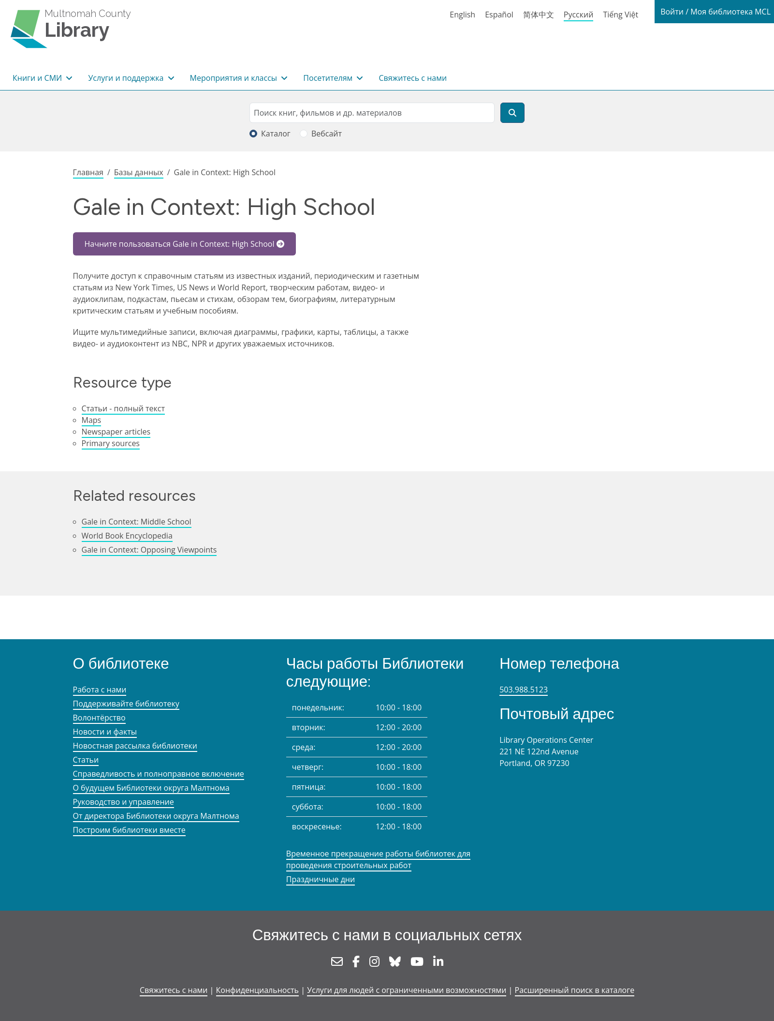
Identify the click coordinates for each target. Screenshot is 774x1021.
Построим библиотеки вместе (129, 830)
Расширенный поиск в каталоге (575, 990)
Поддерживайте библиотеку (126, 703)
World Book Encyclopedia (127, 535)
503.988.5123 (523, 689)
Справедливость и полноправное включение (158, 773)
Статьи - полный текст (123, 408)
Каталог (276, 133)
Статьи (86, 759)
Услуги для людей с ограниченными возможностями (406, 990)
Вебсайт (326, 133)
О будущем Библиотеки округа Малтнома (151, 787)
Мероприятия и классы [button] (234, 78)
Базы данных (138, 172)
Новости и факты (105, 731)
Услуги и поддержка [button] (126, 78)
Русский (579, 14)
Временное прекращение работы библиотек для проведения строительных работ (378, 859)
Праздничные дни (320, 879)
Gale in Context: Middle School (136, 521)
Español (499, 14)
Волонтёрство (99, 717)
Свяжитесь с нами (413, 78)
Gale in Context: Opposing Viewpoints (149, 549)
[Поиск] (512, 113)
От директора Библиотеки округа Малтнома (156, 816)
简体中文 (538, 14)
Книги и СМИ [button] (38, 78)
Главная (88, 172)
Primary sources (111, 443)
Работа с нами (100, 689)
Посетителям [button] (328, 78)
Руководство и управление (123, 801)
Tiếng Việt (620, 14)
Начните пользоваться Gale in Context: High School (180, 244)
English (462, 14)
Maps (92, 420)
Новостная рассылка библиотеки (135, 745)
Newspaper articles (116, 431)
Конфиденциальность (257, 990)
